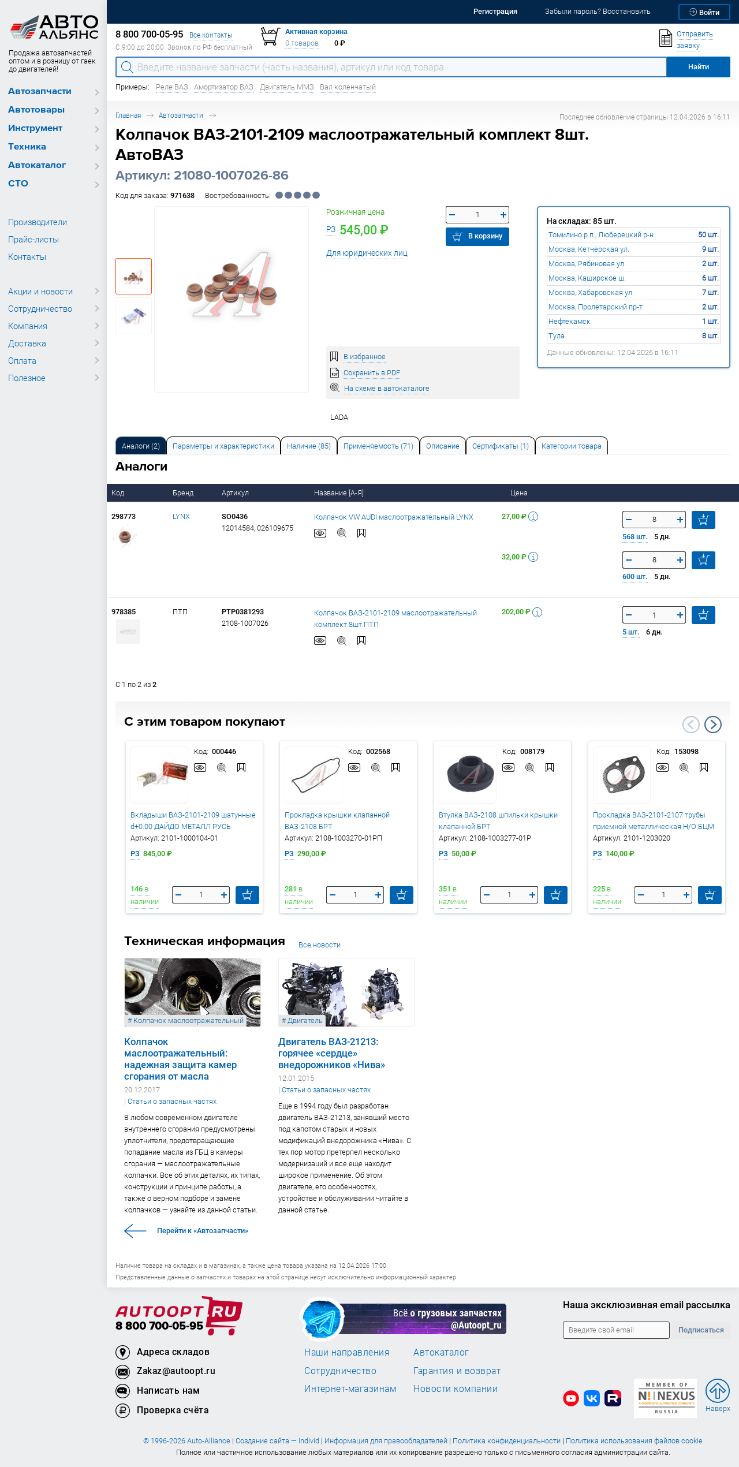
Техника (27, 147)
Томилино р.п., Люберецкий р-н (601, 235)
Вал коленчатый (348, 87)
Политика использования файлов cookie (634, 1441)
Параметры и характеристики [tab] (223, 446)
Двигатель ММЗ (287, 87)
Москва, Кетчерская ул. (588, 249)
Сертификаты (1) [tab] (500, 446)
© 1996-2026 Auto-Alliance (186, 1441)
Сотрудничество (40, 308)
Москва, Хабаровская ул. (591, 292)
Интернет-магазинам (350, 1388)
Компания (27, 325)
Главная (128, 115)
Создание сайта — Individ (277, 1441)
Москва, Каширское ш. (587, 278)
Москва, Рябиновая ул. (587, 263)
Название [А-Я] (339, 493)
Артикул (236, 493)
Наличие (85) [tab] (309, 446)
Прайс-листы (33, 239)
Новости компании (455, 1388)
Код (118, 493)
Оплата (22, 360)
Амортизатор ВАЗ (223, 87)
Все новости (319, 945)
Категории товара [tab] (572, 446)
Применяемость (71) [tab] (378, 446)
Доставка (27, 343)
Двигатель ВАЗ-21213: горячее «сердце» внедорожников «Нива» (331, 1053)
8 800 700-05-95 (159, 1326)
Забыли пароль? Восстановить (598, 11)
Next (713, 724)
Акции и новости (40, 291)
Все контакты (211, 35)
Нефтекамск (569, 321)
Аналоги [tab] (141, 446)
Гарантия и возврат (457, 1370)
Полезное (27, 377)
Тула (556, 336)
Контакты (27, 256)
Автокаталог (37, 165)
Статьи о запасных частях (172, 1101)
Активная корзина (316, 31)
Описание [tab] (443, 446)
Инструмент (35, 128)
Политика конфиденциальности (507, 1441)
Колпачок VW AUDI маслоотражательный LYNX (393, 516)
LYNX (181, 516)
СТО (18, 184)
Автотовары (36, 110)
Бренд (184, 493)
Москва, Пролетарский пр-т (595, 307)
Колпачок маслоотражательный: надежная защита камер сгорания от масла (180, 1059)
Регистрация (495, 11)
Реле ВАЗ (172, 87)
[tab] (140, 445)
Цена (519, 493)
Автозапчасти (40, 91)
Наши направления (347, 1352)
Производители (37, 221)
